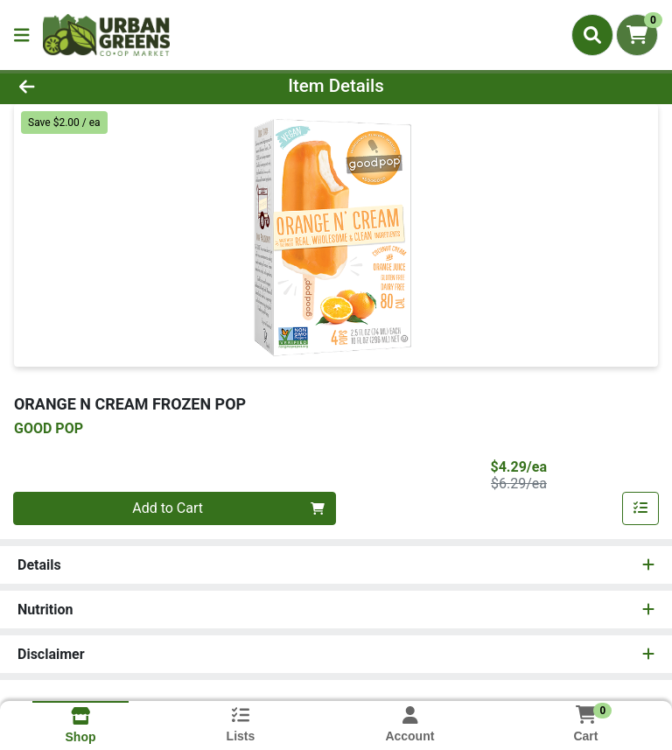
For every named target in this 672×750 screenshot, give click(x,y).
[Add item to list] (640, 508)
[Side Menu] (22, 35)
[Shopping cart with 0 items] (637, 35)
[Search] (592, 35)
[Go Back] (94, 85)
